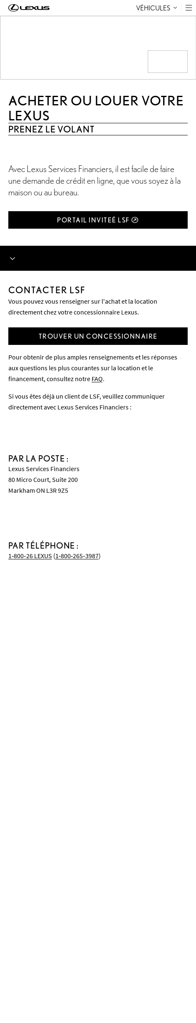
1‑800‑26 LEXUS (30, 555)
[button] (188, 7)
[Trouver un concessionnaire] (98, 336)
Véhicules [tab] (156, 8)
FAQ (97, 378)
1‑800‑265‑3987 (77, 555)
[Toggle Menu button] (188, 7)
